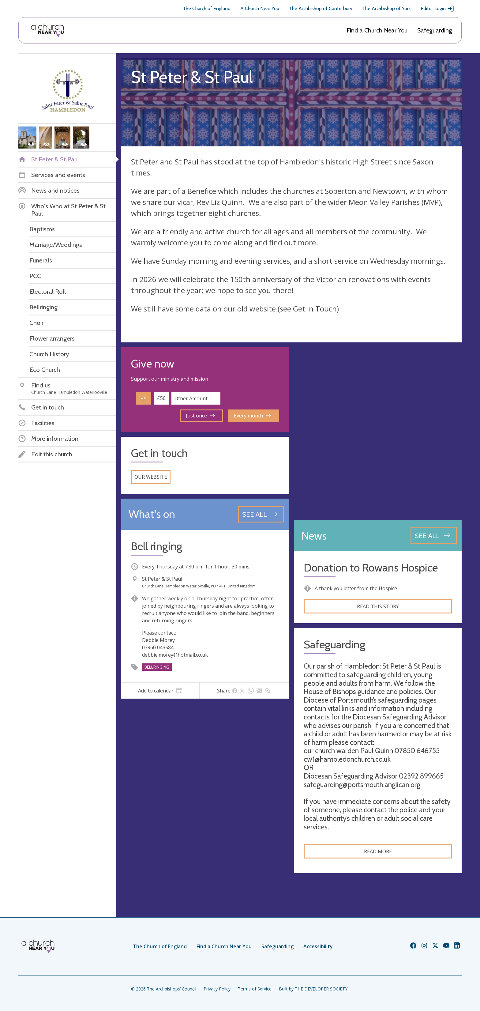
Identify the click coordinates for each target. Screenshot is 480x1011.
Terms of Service (255, 989)
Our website (150, 476)
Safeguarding (434, 30)
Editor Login (437, 8)
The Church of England (207, 8)
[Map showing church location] (378, 431)
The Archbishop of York (386, 8)
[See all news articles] (434, 535)
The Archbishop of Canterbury (320, 8)
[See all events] (261, 514)
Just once (200, 415)
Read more (378, 851)
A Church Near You (259, 8)
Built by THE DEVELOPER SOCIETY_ (314, 989)
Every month (252, 415)
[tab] (160, 691)
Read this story (378, 606)
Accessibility (318, 946)
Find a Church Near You (377, 30)
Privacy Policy (217, 989)
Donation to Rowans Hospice (371, 567)
